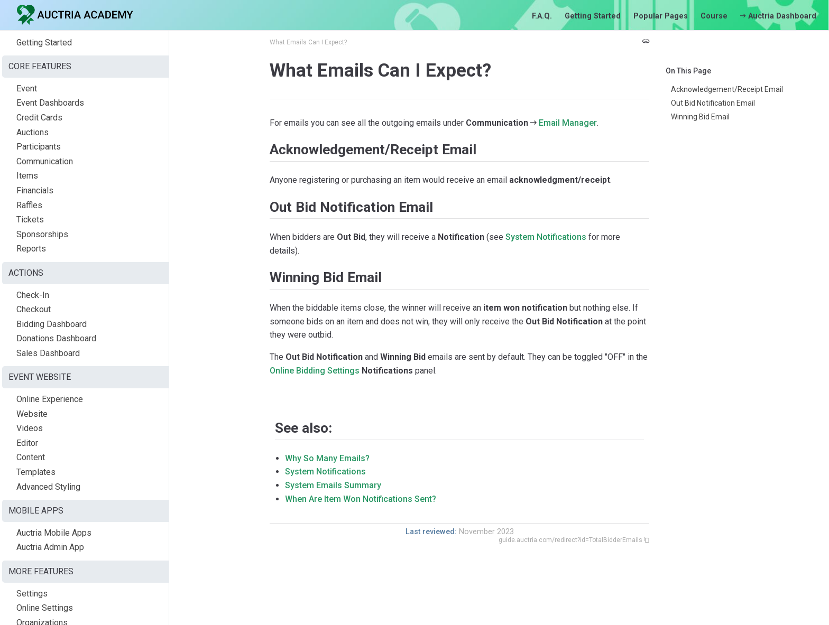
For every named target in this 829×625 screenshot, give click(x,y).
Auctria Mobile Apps (53, 533)
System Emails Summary (333, 485)
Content (30, 457)
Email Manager (568, 123)
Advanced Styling (48, 487)
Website (32, 414)
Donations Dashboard (56, 338)
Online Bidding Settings (315, 371)
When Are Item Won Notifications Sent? (360, 499)
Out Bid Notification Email (713, 103)
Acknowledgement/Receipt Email (727, 89)
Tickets (30, 219)
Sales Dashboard (48, 353)
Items (27, 176)
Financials (34, 190)
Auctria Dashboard (778, 16)
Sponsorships (42, 234)
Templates (36, 472)
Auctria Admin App (50, 547)
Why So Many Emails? (327, 458)
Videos (29, 428)
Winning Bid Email (700, 117)
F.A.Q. (542, 16)
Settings (32, 594)
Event (26, 88)
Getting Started (593, 16)
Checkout (33, 309)
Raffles (29, 205)
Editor (27, 443)
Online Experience (49, 399)
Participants (38, 147)
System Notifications (545, 237)
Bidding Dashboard (51, 324)
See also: (303, 428)
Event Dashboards (50, 103)
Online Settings (44, 608)
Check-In (32, 295)
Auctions (32, 132)
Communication (44, 161)
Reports (31, 249)
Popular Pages (660, 16)
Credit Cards (39, 118)
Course (714, 16)
